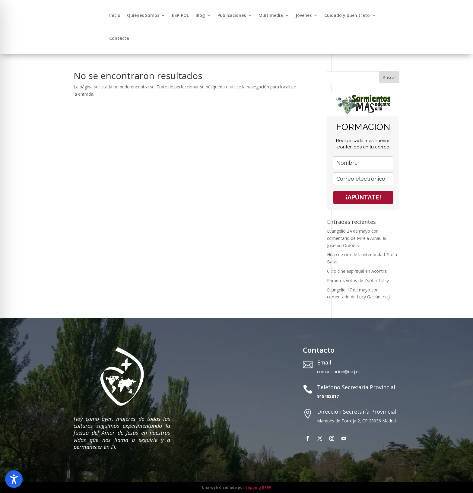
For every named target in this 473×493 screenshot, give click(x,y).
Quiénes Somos (143, 15)
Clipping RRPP (258, 487)
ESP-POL (180, 15)
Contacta (119, 38)
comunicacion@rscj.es (338, 371)
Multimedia (271, 15)
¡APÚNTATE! (363, 197)
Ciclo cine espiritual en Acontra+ (358, 271)
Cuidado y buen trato (347, 15)
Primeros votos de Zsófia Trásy (358, 280)
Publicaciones (231, 15)
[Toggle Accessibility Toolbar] (14, 479)
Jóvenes (304, 15)
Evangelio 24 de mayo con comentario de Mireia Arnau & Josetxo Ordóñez (356, 238)
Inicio (114, 15)
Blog (200, 15)
